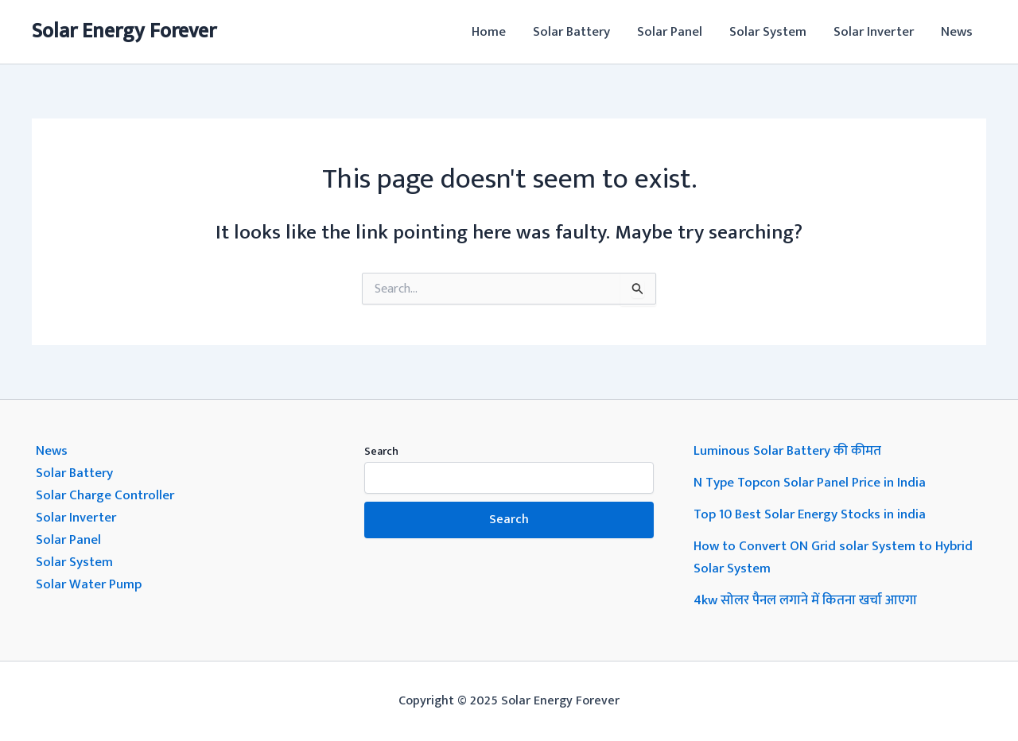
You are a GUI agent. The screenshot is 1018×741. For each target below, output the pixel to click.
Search (381, 451)
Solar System (767, 32)
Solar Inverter (873, 32)
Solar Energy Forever (124, 31)
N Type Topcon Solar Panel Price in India (810, 482)
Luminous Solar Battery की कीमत (787, 451)
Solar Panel (669, 32)
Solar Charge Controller (105, 495)
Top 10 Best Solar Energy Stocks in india (810, 514)
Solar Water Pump (89, 584)
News (957, 32)
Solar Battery (571, 32)
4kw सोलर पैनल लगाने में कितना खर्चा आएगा (805, 600)
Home (489, 32)
